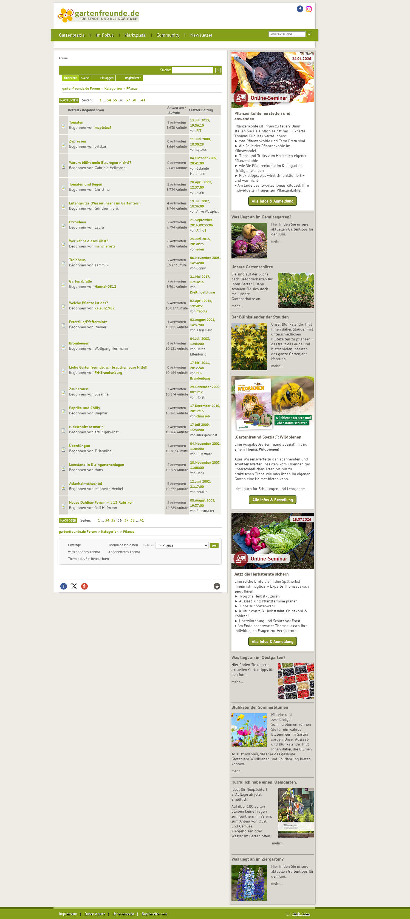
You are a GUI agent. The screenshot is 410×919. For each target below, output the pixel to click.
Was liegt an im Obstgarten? (258, 657)
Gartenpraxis (71, 35)
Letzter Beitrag (201, 109)
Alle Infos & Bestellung (272, 499)
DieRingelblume (202, 292)
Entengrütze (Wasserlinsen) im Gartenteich (105, 203)
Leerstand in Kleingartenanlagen (96, 464)
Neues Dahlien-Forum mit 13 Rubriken (101, 502)
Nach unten (69, 100)
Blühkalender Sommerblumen (259, 707)
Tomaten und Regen (85, 184)
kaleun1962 (105, 308)
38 (134, 100)
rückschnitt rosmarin (86, 426)
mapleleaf (103, 127)
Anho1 (201, 230)
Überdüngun (79, 445)
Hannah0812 (105, 286)
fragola (201, 311)
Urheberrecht (123, 913)
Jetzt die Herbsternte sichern (261, 574)
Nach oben (68, 520)
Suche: (165, 69)
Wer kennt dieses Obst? (88, 240)
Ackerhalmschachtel (85, 483)
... (104, 100)
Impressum (68, 913)
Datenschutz (94, 913)
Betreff (73, 109)
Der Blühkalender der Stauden (260, 317)
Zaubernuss (79, 388)
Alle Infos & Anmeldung (272, 201)
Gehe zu (148, 545)
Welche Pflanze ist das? (88, 302)
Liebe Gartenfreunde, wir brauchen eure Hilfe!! (108, 367)
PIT (198, 130)
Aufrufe (176, 112)
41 (143, 100)
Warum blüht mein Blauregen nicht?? (100, 162)
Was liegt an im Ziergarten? (257, 859)
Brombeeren (79, 343)
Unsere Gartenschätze (252, 266)
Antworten (175, 107)
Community (168, 35)
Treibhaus (77, 259)
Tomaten (76, 122)
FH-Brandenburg (108, 372)
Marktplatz (135, 35)
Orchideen (77, 222)
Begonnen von (93, 109)
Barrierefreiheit (154, 913)
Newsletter (201, 35)
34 (109, 100)
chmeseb (203, 416)
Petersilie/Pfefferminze (88, 321)
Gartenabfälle (80, 281)
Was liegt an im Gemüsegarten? (261, 217)
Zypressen (77, 141)
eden (200, 249)
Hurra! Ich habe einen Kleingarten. (264, 782)
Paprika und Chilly (84, 407)
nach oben (301, 913)
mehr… (276, 241)
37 (128, 100)
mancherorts (105, 246)
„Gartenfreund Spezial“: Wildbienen (267, 437)
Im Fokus (104, 35)
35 (115, 100)
